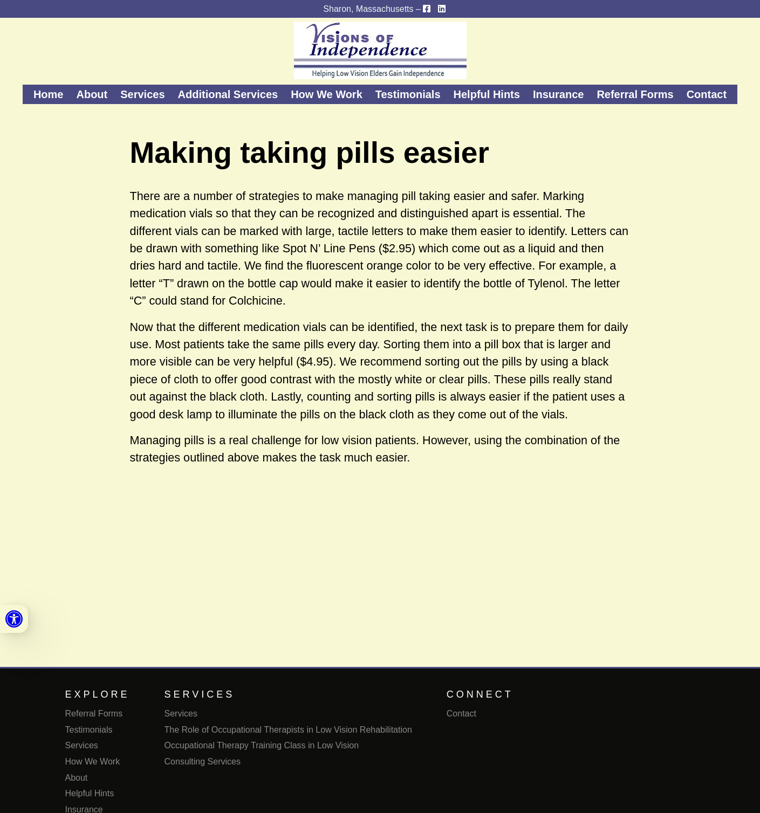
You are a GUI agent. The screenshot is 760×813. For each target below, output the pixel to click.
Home (48, 94)
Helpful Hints (487, 94)
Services (142, 94)
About (91, 94)
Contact (707, 94)
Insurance (558, 94)
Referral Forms (635, 94)
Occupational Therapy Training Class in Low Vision (262, 745)
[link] (14, 619)
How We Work (326, 94)
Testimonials (408, 94)
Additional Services (228, 94)
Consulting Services (203, 761)
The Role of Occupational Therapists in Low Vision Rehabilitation (288, 729)
